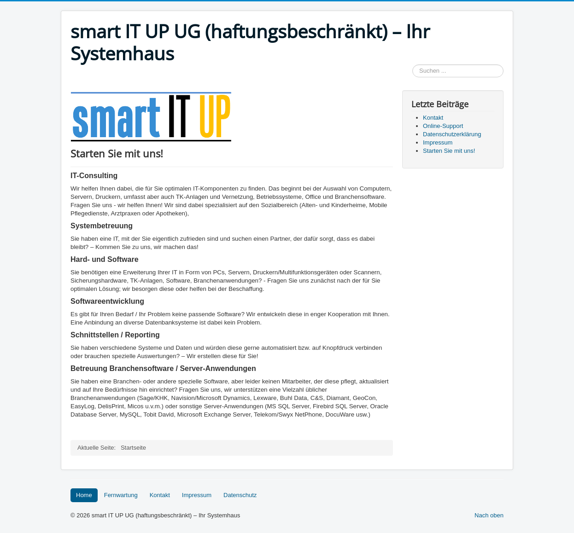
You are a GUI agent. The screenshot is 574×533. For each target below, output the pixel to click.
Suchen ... (412, 64)
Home (84, 495)
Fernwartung (121, 495)
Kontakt (160, 495)
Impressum (196, 495)
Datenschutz (240, 495)
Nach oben (489, 515)
